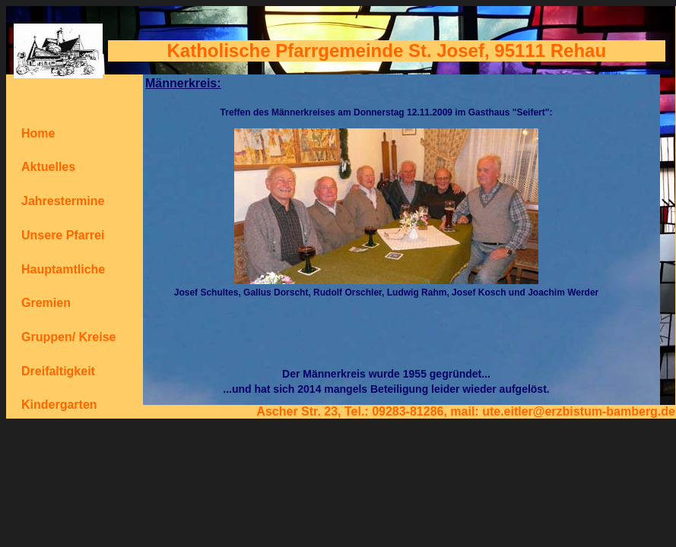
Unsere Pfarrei (62, 235)
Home (38, 133)
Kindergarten (59, 404)
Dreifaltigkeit (58, 371)
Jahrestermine (62, 200)
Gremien (46, 302)
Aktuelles (48, 166)
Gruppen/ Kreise (68, 336)
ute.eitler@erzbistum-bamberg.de (578, 411)
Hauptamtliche (63, 269)
